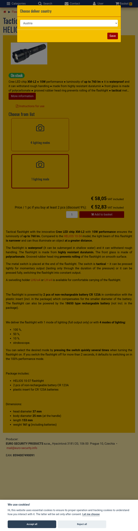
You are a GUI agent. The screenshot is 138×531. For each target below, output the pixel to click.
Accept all (32, 524)
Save (113, 36)
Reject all (82, 524)
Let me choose (91, 514)
